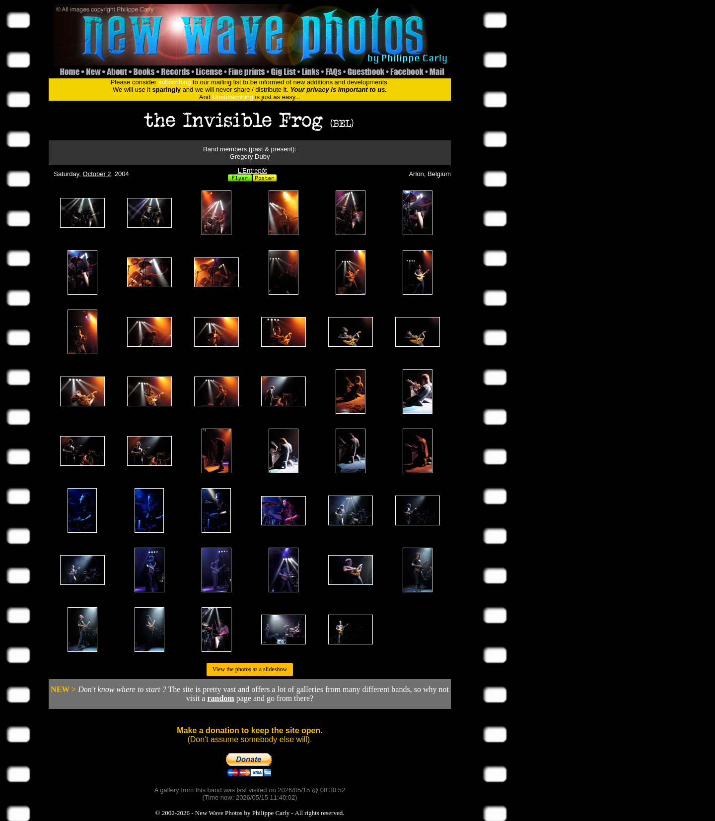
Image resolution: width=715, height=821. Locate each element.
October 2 (97, 174)
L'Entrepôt (252, 170)
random (220, 698)
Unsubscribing (233, 97)
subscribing (174, 82)
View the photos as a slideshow (250, 669)
